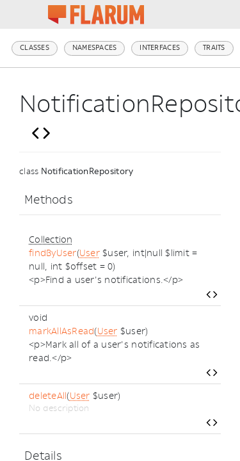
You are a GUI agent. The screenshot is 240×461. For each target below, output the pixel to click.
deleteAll (48, 396)
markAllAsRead (61, 331)
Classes (34, 48)
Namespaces (94, 48)
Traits (214, 48)
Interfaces (160, 48)
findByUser (53, 253)
